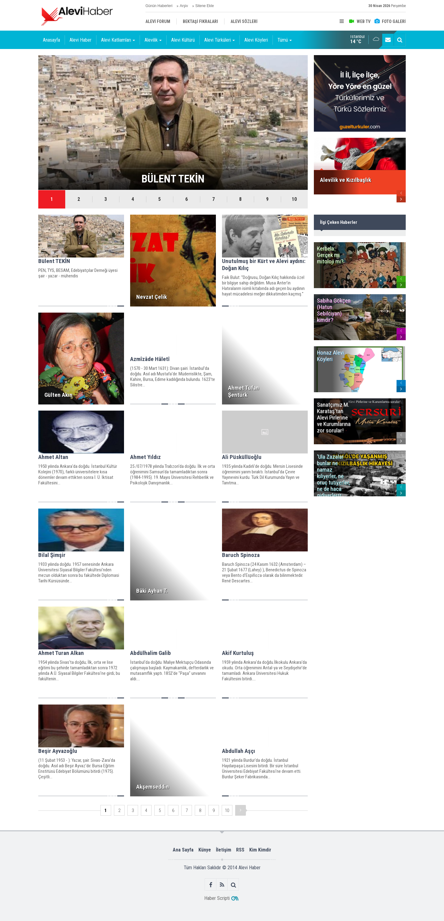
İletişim (223, 850)
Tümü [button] (284, 40)
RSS (240, 850)
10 (294, 199)
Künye (204, 850)
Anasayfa (51, 40)
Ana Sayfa (183, 850)
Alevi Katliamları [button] (118, 40)
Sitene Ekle (204, 6)
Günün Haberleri (158, 6)
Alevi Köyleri (256, 40)
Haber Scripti (217, 898)
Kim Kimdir (260, 850)
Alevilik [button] (153, 40)
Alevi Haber (81, 40)
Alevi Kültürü (183, 40)
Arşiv (184, 6)
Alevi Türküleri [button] (219, 40)
